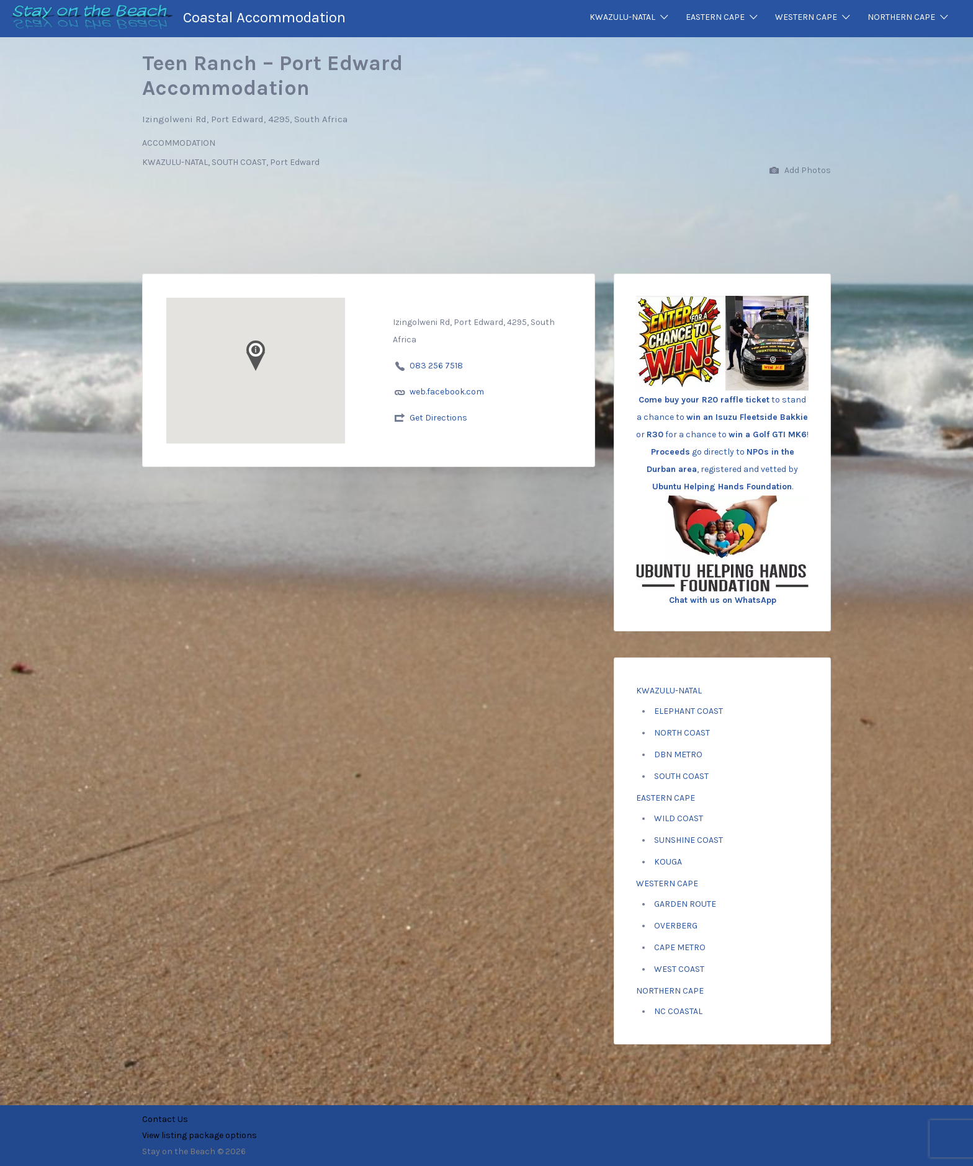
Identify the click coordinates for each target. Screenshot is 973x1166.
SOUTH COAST (681, 776)
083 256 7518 (436, 365)
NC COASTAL (678, 1011)
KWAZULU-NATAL (622, 17)
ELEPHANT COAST (688, 711)
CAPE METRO (680, 947)
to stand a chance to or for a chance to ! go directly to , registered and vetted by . (722, 415)
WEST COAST (679, 969)
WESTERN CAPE (806, 17)
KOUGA (668, 862)
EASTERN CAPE (715, 17)
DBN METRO (678, 754)
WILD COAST (678, 818)
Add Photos (800, 171)
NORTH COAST (682, 733)
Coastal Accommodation (264, 17)
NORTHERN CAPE (901, 17)
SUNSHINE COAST (688, 840)
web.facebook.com (447, 391)
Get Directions (438, 417)
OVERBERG (675, 925)
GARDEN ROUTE (685, 904)
